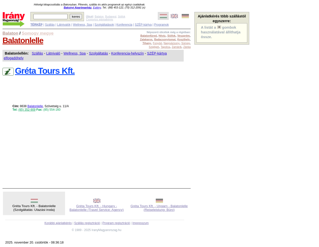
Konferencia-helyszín (127, 53)
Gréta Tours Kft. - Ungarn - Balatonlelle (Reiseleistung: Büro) (159, 208)
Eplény (97, 7)
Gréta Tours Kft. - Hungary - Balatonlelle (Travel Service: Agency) (97, 208)
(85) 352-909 (27, 109)
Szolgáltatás (98, 53)
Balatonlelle (22, 40)
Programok (161, 24)
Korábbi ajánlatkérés (58, 223)
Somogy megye (38, 33)
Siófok (121, 16)
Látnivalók (64, 24)
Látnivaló (53, 53)
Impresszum (140, 223)
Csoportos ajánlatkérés (99, 19)
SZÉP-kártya (143, 24)
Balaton (99, 16)
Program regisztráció (116, 223)
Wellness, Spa (82, 24)
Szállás (50, 24)
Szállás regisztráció (87, 223)
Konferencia (124, 24)
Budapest (110, 16)
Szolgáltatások (104, 24)
